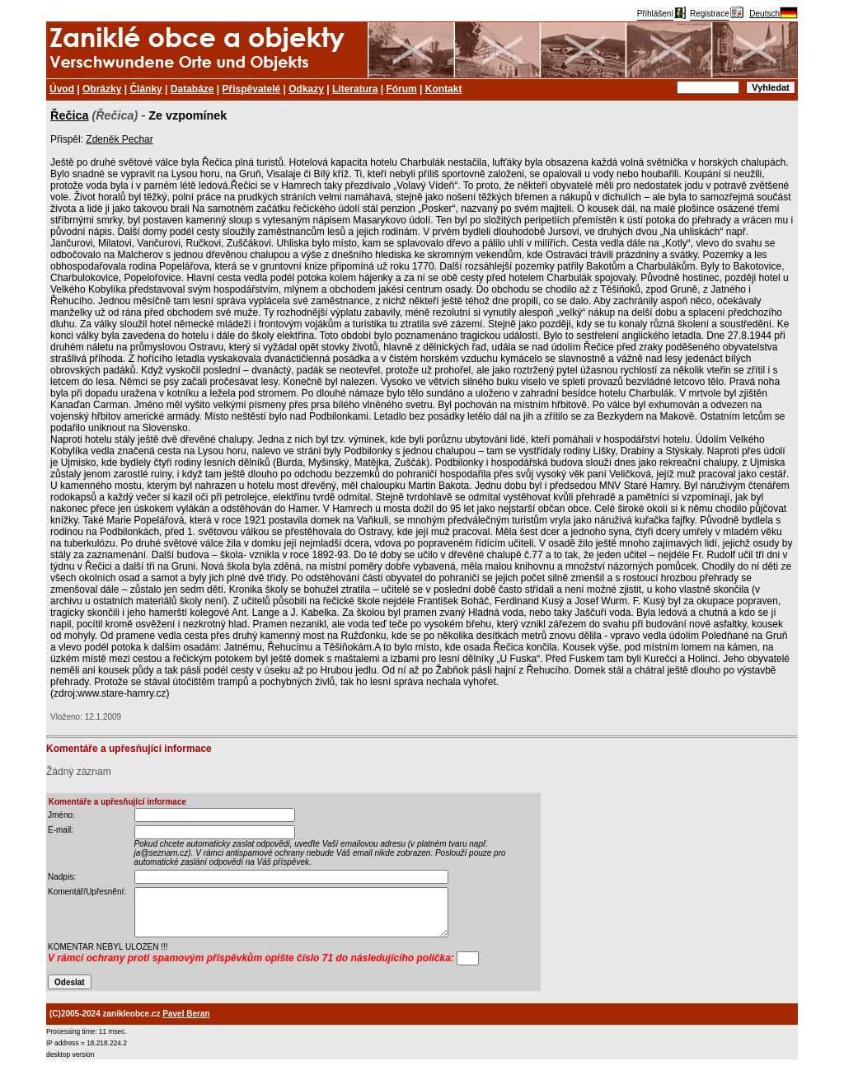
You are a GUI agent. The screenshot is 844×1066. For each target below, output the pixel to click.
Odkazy (306, 89)
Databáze (192, 89)
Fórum (401, 89)
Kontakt (443, 89)
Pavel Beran (185, 1013)
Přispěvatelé (252, 89)
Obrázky (101, 89)
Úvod (61, 89)
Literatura (354, 89)
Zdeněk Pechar (119, 139)
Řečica (69, 115)
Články (145, 89)
